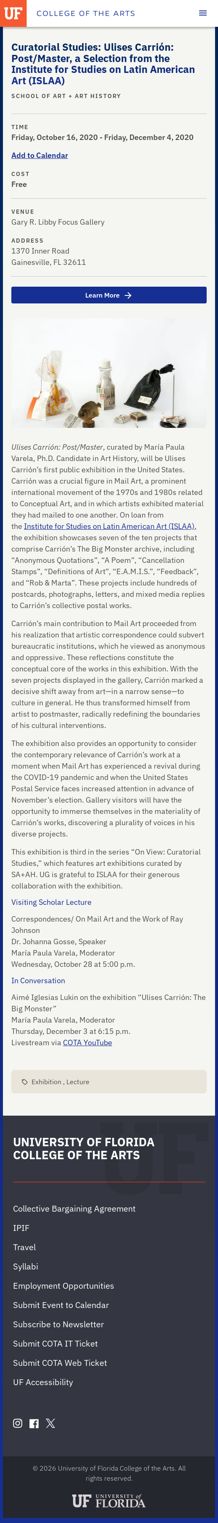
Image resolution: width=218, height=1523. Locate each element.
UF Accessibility (43, 1382)
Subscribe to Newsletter (58, 1324)
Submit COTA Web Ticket (60, 1362)
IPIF (21, 1227)
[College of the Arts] (85, 13)
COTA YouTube (87, 1042)
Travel (24, 1247)
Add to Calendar (39, 155)
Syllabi (25, 1266)
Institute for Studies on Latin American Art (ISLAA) (109, 526)
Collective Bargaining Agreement (74, 1208)
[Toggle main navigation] (203, 13)
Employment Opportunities (63, 1285)
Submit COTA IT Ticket (55, 1343)
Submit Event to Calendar (61, 1305)
